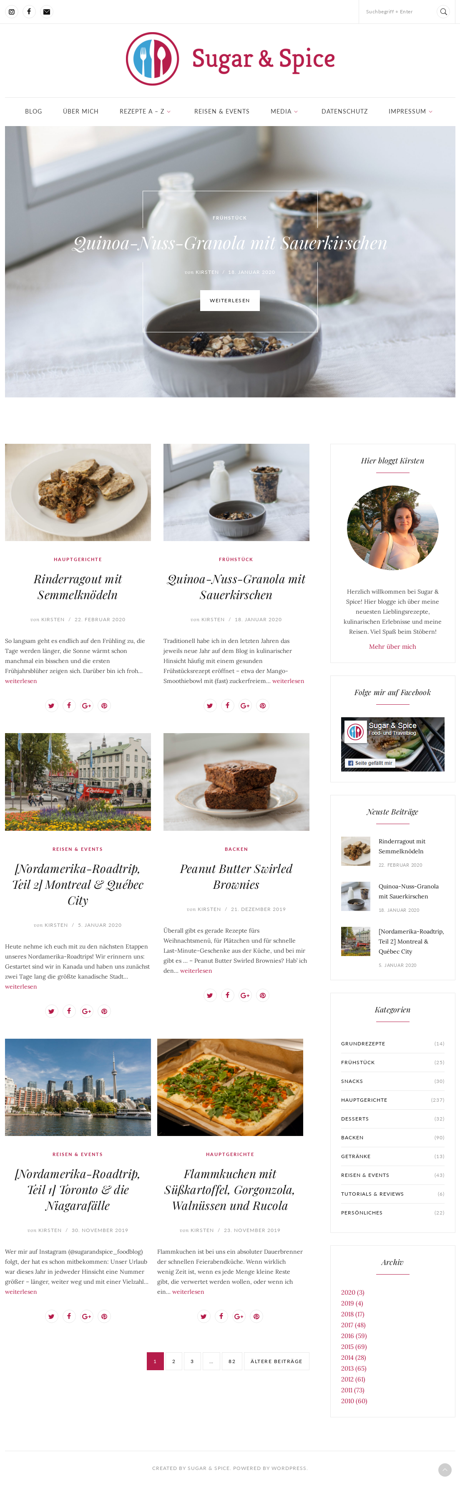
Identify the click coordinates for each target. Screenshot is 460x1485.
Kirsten (47, 619)
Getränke (393, 1156)
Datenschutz (345, 111)
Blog (33, 111)
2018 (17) (352, 1314)
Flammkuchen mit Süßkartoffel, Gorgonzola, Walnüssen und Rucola (229, 1189)
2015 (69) (354, 1347)
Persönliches (393, 1213)
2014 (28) (353, 1357)
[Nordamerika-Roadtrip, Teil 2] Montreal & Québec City (77, 884)
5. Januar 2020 (100, 925)
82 (232, 1361)
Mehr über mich (392, 646)
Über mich (81, 111)
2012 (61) (353, 1379)
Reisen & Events (222, 111)
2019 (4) (352, 1303)
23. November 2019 (252, 1230)
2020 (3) (352, 1292)
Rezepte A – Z (142, 111)
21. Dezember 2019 (258, 909)
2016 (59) (354, 1336)
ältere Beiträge (277, 1361)
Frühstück (230, 220)
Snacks (393, 1081)
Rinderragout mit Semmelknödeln (78, 586)
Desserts (393, 1119)
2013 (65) (354, 1368)
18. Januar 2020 (258, 619)
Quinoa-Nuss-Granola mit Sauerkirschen (230, 244)
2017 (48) (353, 1325)
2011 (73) (352, 1390)
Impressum (407, 111)
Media (281, 111)
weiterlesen (230, 302)
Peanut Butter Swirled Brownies (236, 876)
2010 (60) (354, 1401)
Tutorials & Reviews (393, 1194)
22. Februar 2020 (100, 619)
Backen (236, 849)
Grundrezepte (393, 1043)
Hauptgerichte (78, 559)
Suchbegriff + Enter (389, 11)
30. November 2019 (100, 1230)
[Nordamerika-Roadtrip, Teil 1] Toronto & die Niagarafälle (78, 1189)
